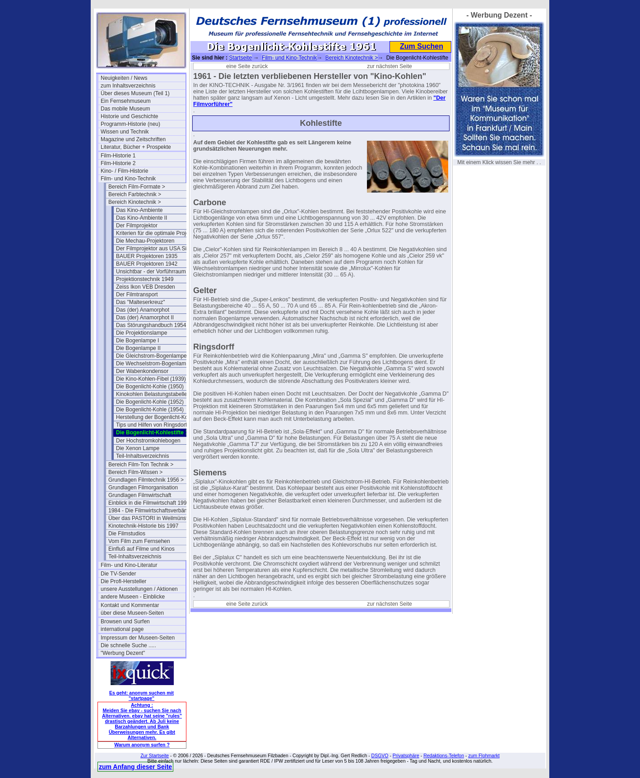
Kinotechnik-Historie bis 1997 (143, 526)
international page (122, 629)
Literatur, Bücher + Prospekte (136, 147)
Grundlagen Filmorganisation (143, 487)
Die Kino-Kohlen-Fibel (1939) (151, 379)
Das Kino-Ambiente (139, 210)
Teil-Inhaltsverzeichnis (142, 456)
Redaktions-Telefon (443, 755)
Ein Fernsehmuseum (126, 101)
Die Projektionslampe (141, 333)
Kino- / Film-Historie (124, 171)
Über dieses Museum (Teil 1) (135, 93)
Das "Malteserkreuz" (140, 302)
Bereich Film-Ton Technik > (140, 464)
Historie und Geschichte (129, 116)
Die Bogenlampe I (137, 340)
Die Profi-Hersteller (123, 581)
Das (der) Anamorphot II (145, 317)
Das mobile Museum (125, 109)
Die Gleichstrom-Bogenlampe (151, 356)
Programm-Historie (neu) (130, 124)
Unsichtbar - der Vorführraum (151, 271)
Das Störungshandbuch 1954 (151, 325)
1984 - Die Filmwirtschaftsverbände (150, 510)
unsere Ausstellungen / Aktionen (139, 589)
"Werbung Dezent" (123, 653)
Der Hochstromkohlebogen (148, 440)
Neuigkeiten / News (124, 78)
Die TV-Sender (118, 574)
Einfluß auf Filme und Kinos (141, 549)
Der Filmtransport (137, 294)
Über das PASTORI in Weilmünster (150, 518)
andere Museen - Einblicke (133, 597)
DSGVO (380, 755)
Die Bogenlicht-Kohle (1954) (150, 409)
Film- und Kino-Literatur (129, 565)
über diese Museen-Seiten (132, 613)
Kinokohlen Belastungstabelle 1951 (158, 394)
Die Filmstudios (126, 533)
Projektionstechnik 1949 (144, 279)
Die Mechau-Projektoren (145, 241)
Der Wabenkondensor (142, 371)
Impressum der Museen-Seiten (138, 638)
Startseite (240, 58)
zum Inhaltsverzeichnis (128, 86)
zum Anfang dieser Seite (135, 766)
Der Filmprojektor (137, 225)
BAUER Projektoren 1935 (146, 256)
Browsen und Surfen (125, 621)
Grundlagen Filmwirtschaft (139, 495)
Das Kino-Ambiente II (141, 218)
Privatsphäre (406, 755)
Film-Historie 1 (118, 155)
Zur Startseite (154, 755)
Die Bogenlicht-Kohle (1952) (150, 402)
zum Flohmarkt (483, 755)
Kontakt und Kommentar (130, 605)
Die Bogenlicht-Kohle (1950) (150, 386)
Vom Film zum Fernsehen (139, 541)
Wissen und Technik (125, 132)
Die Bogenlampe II (138, 348)
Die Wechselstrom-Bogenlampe (154, 363)
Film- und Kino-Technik (128, 178)
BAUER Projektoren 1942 (146, 264)
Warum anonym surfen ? (142, 744)
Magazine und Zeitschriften (133, 139)
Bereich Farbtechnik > (134, 194)
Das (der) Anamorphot (142, 310)
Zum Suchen (421, 46)
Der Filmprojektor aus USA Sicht (155, 248)
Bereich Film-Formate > (136, 187)
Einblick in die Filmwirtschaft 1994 (149, 503)
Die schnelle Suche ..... (128, 645)
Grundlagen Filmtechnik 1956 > (146, 480)
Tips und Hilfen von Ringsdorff (152, 425)
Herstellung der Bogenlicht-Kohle (155, 417)
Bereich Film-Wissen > (135, 472)
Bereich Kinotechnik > (134, 202)
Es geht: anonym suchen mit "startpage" (141, 695)
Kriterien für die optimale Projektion (158, 233)
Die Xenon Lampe (137, 448)
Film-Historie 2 (118, 163)
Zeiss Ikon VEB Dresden (145, 287)
